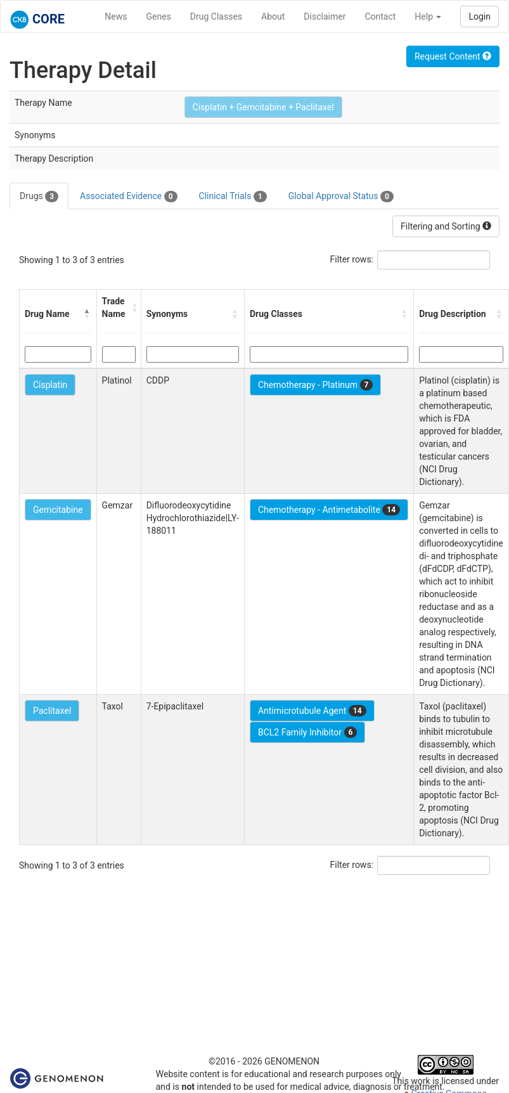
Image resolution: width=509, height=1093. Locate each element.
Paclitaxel (52, 711)
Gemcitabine (58, 510)
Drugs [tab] (39, 196)
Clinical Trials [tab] (233, 196)
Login (479, 16)
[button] (87, 313)
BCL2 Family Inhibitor (307, 732)
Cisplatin (50, 385)
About (273, 16)
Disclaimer (324, 16)
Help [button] (428, 16)
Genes (158, 16)
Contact (380, 16)
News (116, 16)
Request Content (453, 56)
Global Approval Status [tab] (341, 196)
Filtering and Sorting (446, 226)
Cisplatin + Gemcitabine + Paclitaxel (263, 107)
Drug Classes (216, 16)
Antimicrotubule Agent (312, 710)
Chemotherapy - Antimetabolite (329, 509)
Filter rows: (352, 259)
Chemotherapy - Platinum (315, 385)
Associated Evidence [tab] (128, 196)
